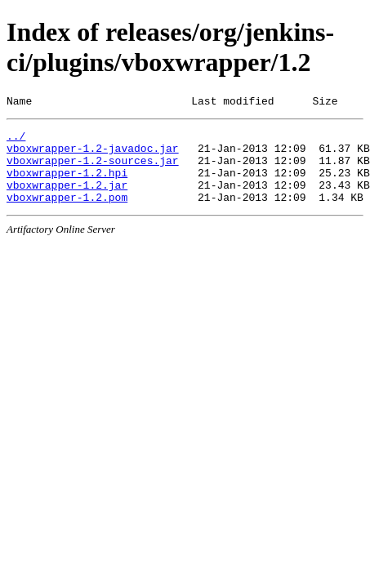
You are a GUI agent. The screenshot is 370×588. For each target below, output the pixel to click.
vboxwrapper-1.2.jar (67, 199)
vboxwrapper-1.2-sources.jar (93, 170)
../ (16, 140)
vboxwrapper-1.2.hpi (67, 184)
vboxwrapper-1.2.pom (67, 214)
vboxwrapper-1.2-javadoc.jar (93, 155)
